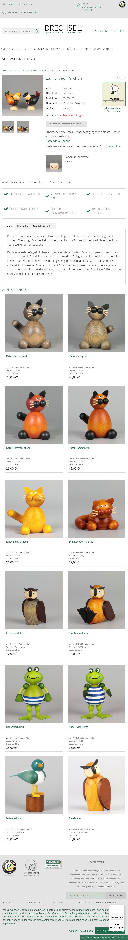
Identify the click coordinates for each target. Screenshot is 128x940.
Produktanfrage (36, 179)
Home (5, 68)
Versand (121, 937)
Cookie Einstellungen (81, 930)
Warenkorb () (113, 31)
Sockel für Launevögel (77, 154)
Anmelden (88, 9)
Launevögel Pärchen (63, 68)
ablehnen (49, 919)
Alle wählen (115, 143)
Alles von (113, 107)
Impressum (8, 923)
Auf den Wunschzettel (13, 179)
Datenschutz (105, 919)
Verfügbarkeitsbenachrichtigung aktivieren (66, 121)
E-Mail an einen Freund (60, 179)
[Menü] (123, 907)
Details (8, 223)
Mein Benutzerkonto (91, 5)
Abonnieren (116, 892)
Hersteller (22, 223)
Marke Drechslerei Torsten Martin (31, 68)
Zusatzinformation (43, 223)
